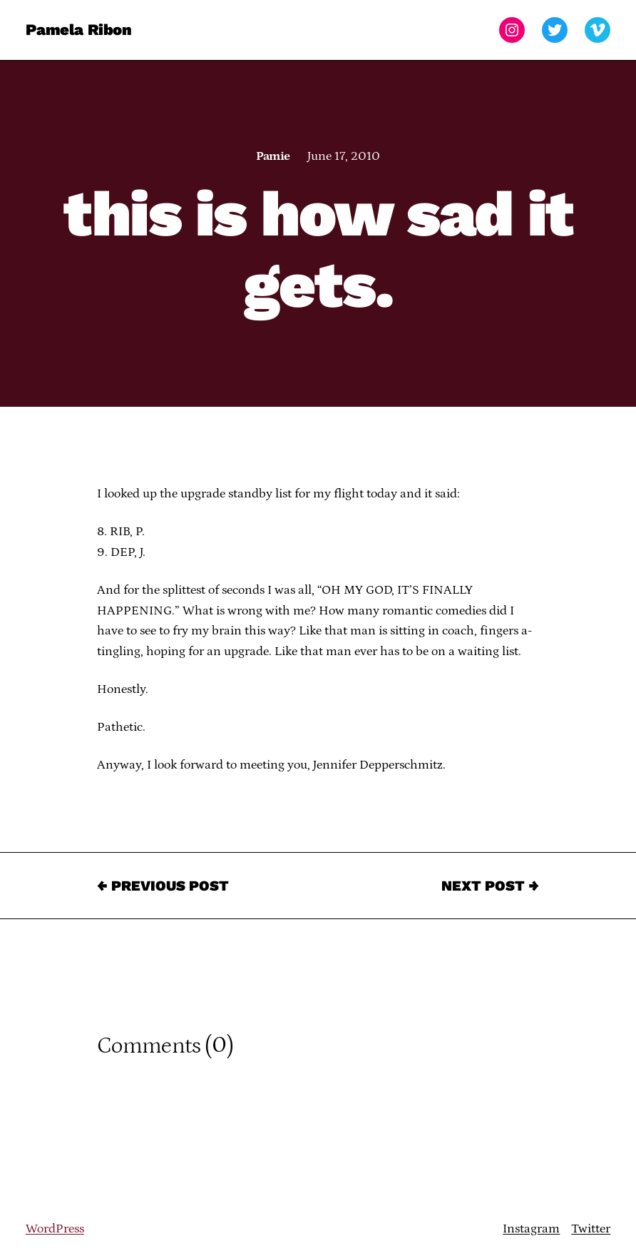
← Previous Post (163, 885)
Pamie (272, 156)
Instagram (531, 1229)
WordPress (55, 1229)
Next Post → (490, 885)
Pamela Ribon (79, 30)
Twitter (590, 1229)
